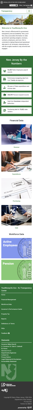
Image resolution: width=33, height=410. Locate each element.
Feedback (5, 333)
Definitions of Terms (8, 323)
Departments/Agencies (8, 353)
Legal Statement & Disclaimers (11, 359)
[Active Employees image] (16, 248)
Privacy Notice (6, 357)
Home (3, 295)
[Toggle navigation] (29, 11)
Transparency (6, 11)
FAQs (3, 328)
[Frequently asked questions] (20, 5)
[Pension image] (16, 270)
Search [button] (30, 7)
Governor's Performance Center (11, 309)
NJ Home (4, 348)
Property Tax (5, 314)
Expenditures (16, 174)
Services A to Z (6, 351)
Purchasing (16, 201)
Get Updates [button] (27, 5)
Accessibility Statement (8, 361)
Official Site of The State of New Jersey (13, 2)
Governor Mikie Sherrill (8, 344)
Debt (16, 228)
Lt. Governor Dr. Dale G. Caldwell (11, 346)
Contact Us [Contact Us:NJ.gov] (5, 355)
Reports (3, 319)
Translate (13, 5)
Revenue (16, 147)
